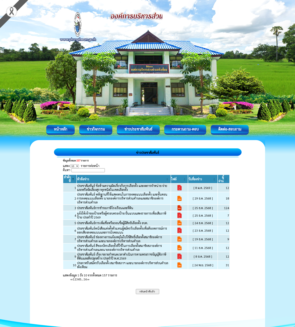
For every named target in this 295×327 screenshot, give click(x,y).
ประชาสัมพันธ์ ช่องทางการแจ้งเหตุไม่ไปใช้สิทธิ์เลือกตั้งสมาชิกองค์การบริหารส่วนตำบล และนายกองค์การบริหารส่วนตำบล (119, 239)
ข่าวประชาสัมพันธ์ (138, 129)
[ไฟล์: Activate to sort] (179, 179)
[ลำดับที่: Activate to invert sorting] (69, 179)
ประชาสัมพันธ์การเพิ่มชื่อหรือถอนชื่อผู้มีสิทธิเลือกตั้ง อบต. (112, 223)
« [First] (71, 279)
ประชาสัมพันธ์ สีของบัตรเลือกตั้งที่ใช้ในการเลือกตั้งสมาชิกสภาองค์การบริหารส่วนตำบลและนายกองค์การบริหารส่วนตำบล (119, 248)
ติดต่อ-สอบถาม (229, 129)
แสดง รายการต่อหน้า (81, 166)
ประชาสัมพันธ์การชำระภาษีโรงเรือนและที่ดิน (105, 208)
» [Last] (88, 279)
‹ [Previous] (72, 279)
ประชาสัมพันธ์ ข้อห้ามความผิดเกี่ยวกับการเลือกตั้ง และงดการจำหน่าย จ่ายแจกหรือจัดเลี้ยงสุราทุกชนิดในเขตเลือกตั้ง (122, 188)
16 (85, 279)
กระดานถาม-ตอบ (185, 129)
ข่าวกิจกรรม (96, 129)
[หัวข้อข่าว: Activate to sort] (124, 179)
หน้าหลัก (60, 129)
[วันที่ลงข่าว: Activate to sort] (202, 179)
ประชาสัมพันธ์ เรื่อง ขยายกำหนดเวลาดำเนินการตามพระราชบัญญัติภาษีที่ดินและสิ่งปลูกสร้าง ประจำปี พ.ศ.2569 (121, 256)
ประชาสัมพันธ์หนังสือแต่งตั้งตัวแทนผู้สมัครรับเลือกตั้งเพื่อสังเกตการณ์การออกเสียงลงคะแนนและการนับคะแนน (122, 230)
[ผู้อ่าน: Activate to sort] (224, 179)
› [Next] (87, 279)
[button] (83, 179)
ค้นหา (66, 170)
